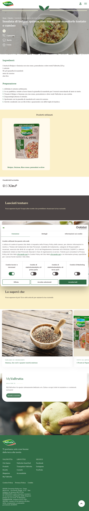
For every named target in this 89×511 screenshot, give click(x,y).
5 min (9, 45)
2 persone (11, 36)
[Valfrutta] (8, 4)
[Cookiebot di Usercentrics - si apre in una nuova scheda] (78, 227)
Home (4, 18)
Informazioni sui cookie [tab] (73, 234)
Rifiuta (16, 282)
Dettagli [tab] (44, 234)
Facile (9, 40)
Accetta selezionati (44, 282)
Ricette (10, 18)
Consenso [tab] (15, 234)
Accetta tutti (72, 282)
